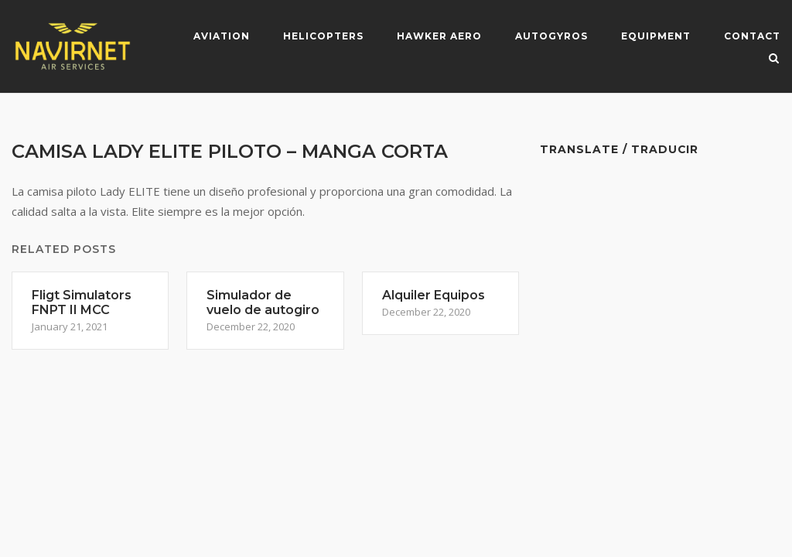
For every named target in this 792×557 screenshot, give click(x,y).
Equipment (656, 36)
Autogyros (551, 36)
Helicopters (323, 36)
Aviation (221, 36)
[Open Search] (773, 60)
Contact (752, 36)
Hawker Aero (439, 36)
